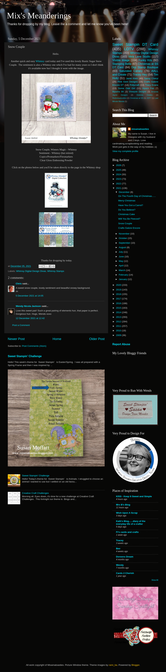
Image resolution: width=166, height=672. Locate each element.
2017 (119, 298)
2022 (119, 183)
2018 (119, 294)
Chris (19, 283)
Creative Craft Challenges (35, 493)
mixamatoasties (140, 129)
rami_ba (113, 665)
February (124, 274)
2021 (119, 188)
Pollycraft (134, 85)
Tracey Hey (140, 74)
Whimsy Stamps (55, 271)
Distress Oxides (145, 95)
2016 (119, 303)
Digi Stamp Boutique (144, 67)
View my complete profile (125, 151)
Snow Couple (125, 223)
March (122, 270)
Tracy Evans (151, 85)
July (121, 252)
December (124, 192)
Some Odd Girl (126, 88)
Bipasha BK (118, 91)
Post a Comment (21, 325)
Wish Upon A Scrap (126, 513)
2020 (119, 285)
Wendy (120, 565)
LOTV (129, 49)
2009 (119, 335)
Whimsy (40, 61)
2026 (119, 165)
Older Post (97, 339)
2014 (119, 312)
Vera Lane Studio (139, 56)
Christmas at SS (136, 98)
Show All (154, 580)
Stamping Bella (121, 63)
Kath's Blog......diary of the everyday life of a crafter (130, 522)
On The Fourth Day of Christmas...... (137, 196)
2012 (119, 321)
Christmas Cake (126, 214)
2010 (119, 330)
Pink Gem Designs (128, 81)
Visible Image (121, 60)
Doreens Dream (124, 556)
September (125, 243)
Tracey (119, 540)
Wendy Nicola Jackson (28, 306)
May (121, 261)
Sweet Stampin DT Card (135, 44)
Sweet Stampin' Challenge (25, 356)
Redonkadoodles (119, 98)
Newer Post (16, 339)
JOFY (149, 98)
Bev (118, 548)
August (123, 247)
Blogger (135, 665)
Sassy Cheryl (151, 78)
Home (57, 339)
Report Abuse (121, 344)
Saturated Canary (130, 70)
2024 (119, 174)
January (123, 279)
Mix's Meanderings (39, 15)
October (123, 238)
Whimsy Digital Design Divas (31, 271)
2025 (119, 170)
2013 (119, 317)
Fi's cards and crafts (127, 532)
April (121, 265)
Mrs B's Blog (123, 504)
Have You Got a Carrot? (130, 205)
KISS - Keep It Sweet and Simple (134, 496)
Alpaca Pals (148, 88)
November (124, 233)
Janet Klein (132, 78)
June (121, 256)
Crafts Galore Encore (129, 228)
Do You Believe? (126, 209)
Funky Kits (145, 60)
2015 (119, 308)
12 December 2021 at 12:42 (30, 318)
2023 (119, 179)
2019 (119, 289)
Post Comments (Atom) (34, 346)
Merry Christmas (126, 200)
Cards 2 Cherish (125, 573)
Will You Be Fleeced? (129, 218)
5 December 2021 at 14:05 (29, 295)
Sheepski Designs (137, 91)
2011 (119, 326)
